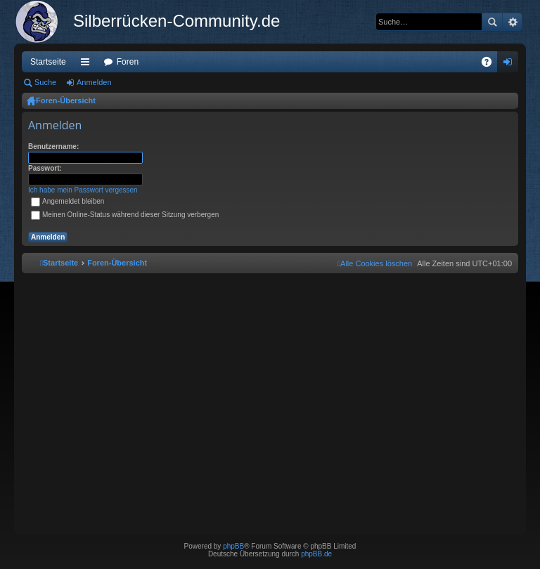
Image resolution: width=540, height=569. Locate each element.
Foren (128, 62)
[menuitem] (375, 263)
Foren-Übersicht (66, 100)
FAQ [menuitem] (491, 64)
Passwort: (45, 168)
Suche (492, 21)
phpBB (233, 546)
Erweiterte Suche (512, 21)
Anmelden (94, 82)
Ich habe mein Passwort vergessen (83, 190)
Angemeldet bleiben (67, 201)
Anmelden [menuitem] (510, 64)
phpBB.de (316, 554)
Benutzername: (53, 146)
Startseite (48, 62)
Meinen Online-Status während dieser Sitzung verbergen (125, 214)
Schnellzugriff (88, 64)
